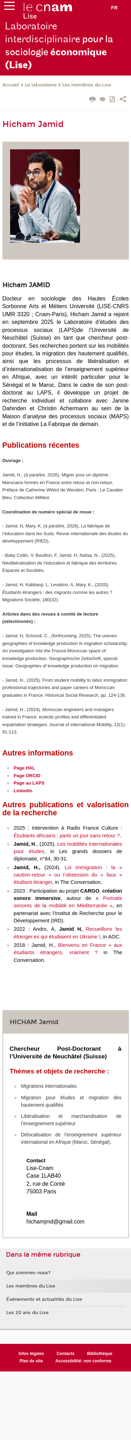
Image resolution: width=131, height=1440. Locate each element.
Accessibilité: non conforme (84, 1361)
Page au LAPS (29, 783)
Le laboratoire (41, 85)
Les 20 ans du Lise (27, 1312)
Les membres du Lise (86, 85)
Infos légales (31, 1353)
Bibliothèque (99, 1353)
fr (114, 7)
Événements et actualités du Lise (44, 1299)
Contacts (65, 1353)
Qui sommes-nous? (28, 1273)
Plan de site (31, 1361)
